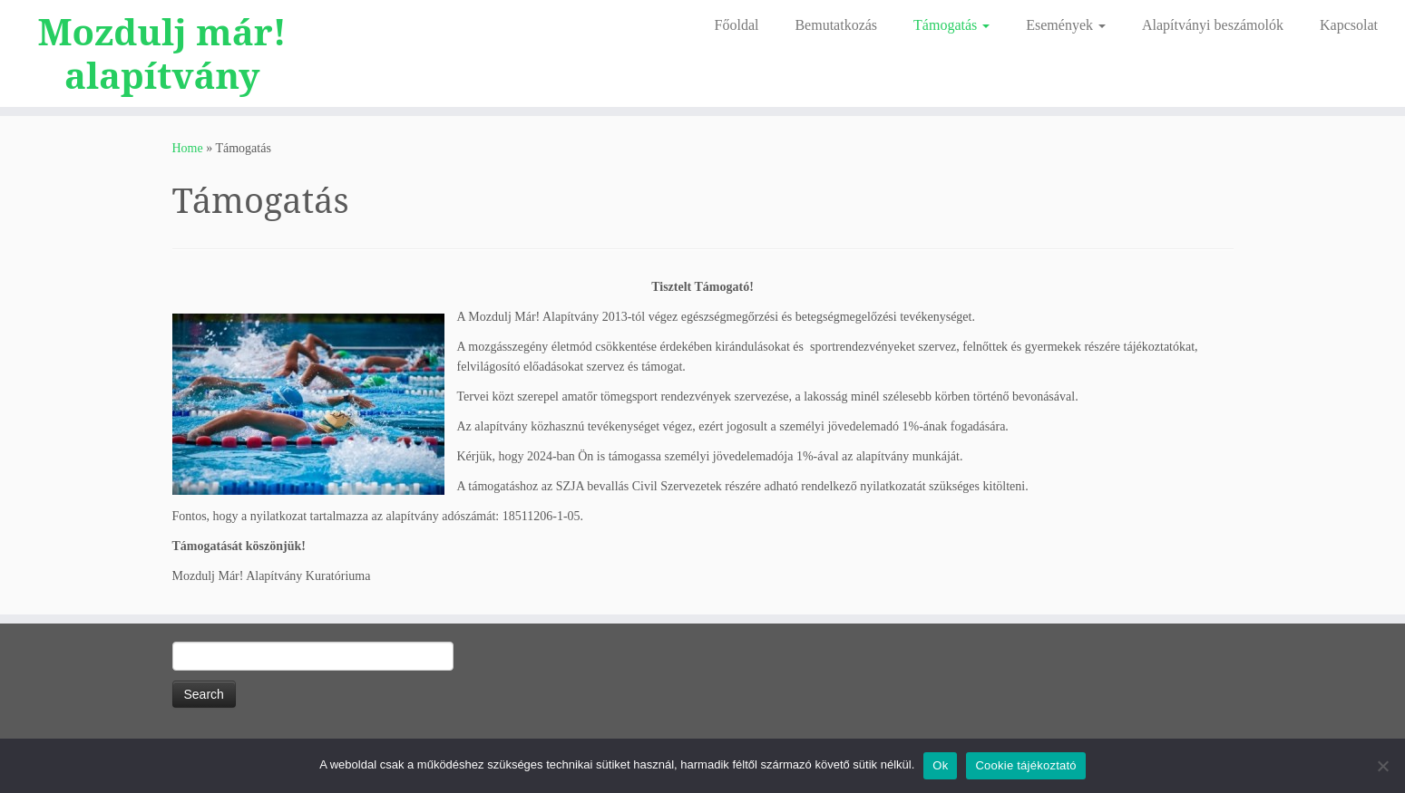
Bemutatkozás (836, 25)
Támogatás (951, 25)
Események (1066, 25)
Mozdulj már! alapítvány (162, 53)
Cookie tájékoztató (1025, 765)
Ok (940, 765)
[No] (1382, 766)
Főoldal (737, 25)
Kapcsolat (1349, 25)
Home (187, 148)
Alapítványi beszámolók (1212, 25)
